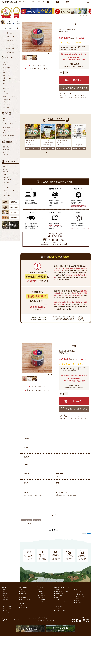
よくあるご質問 (10, 48)
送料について (10, 36)
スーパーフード (7, 104)
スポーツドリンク (8, 127)
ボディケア (6, 152)
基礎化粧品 (6, 147)
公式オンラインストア (24, 1)
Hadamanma (6, 185)
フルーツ (5, 86)
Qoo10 (57, 597)
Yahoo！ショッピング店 (62, 591)
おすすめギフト (7, 608)
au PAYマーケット (60, 602)
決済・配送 (43, 618)
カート (71, 1)
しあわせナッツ (7, 177)
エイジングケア (7, 606)
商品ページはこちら (32, 148)
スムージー (6, 130)
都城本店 (78, 592)
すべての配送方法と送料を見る (68, 49)
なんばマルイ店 (80, 596)
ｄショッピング (60, 606)
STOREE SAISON (60, 610)
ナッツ (5, 64)
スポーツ (5, 597)
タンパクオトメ (42, 599)
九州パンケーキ (7, 179)
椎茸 (4, 75)
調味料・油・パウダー (9, 96)
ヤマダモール (59, 593)
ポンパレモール (60, 595)
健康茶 (5, 88)
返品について (10, 40)
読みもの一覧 (24, 605)
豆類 (4, 72)
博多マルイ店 (79, 594)
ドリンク (5, 91)
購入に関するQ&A (25, 599)
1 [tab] (80, 15)
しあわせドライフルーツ (10, 190)
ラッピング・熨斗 (10, 44)
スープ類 (5, 94)
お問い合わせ (40, 1)
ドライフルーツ (7, 67)
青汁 (4, 121)
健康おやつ (6, 102)
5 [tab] (86, 15)
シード (5, 70)
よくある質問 (31, 1)
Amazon (58, 604)
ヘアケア (5, 155)
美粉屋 (5, 118)
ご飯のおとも (6, 99)
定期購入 (5, 610)
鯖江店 (77, 600)
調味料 (5, 593)
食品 (4, 589)
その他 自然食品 (7, 107)
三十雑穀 (5, 169)
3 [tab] (83, 15)
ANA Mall (58, 608)
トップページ (31, 618)
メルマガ (61, 618)
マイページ (51, 1)
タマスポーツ (6, 187)
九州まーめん (6, 195)
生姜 (4, 80)
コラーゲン (6, 132)
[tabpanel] (72, 11)
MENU (61, 1)
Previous (48, 53)
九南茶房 (5, 171)
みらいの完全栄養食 (8, 135)
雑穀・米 (5, 62)
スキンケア (6, 602)
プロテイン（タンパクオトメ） (10, 124)
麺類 (4, 83)
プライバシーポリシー (52, 618)
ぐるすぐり (58, 599)
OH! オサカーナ (7, 182)
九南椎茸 (5, 174)
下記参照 (69, 97)
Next (51, 53)
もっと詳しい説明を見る (74, 87)
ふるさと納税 (6, 612)
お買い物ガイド (10, 33)
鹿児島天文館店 (80, 598)
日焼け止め (6, 149)
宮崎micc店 (79, 602)
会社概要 (37, 618)
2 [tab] (82, 15)
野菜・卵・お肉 (7, 78)
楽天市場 (58, 589)
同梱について (24, 593)
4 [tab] (85, 15)
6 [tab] (88, 15)
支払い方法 (23, 591)
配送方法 (23, 589)
